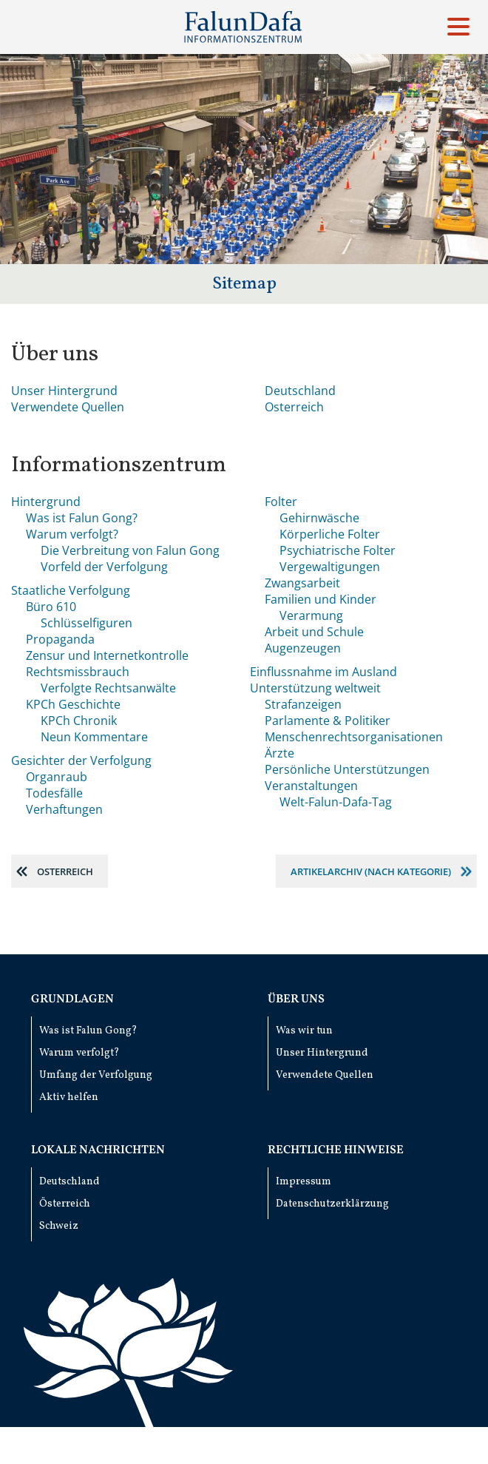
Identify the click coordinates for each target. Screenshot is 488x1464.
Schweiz (58, 1226)
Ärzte (279, 753)
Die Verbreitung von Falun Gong (130, 550)
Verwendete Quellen (67, 407)
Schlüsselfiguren (86, 623)
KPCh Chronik (79, 720)
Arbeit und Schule (314, 632)
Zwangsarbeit (302, 583)
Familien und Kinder (320, 599)
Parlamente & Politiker (327, 720)
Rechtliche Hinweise (336, 1150)
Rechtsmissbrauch (77, 672)
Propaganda (60, 639)
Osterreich (294, 407)
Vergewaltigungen (329, 567)
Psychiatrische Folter (337, 550)
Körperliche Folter (329, 534)
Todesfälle (54, 793)
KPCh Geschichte (73, 704)
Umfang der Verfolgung (95, 1075)
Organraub (56, 777)
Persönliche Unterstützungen (347, 769)
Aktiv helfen (68, 1097)
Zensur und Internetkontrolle (107, 655)
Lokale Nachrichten (98, 1150)
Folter (281, 501)
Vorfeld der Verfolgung (104, 567)
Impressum (303, 1182)
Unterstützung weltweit (315, 688)
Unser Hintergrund (64, 390)
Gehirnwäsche (319, 518)
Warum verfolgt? (72, 534)
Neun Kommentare (94, 737)
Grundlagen (72, 999)
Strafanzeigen (303, 704)
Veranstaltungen (311, 785)
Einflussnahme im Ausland (323, 672)
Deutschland (300, 390)
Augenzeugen (303, 648)
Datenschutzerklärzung (332, 1204)
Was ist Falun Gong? (82, 518)
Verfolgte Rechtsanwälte (108, 688)
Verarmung (311, 615)
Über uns (296, 999)
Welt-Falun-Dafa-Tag (335, 802)
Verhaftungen (64, 809)
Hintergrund (46, 501)
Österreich (64, 1204)
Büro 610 (51, 606)
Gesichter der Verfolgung (81, 760)
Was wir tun (304, 1031)
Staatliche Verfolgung (70, 590)
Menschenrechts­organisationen (354, 737)
